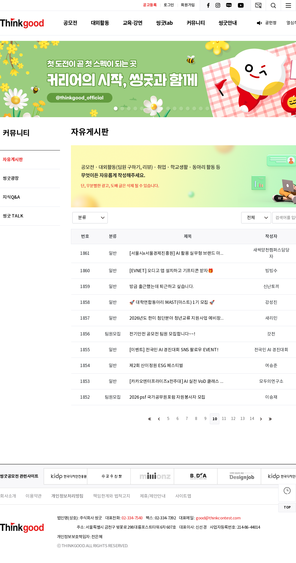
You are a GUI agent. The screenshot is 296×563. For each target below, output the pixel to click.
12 (233, 419)
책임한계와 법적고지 (111, 496)
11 (224, 419)
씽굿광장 (11, 178)
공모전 (70, 23)
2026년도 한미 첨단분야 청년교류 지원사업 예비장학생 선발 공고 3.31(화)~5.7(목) (177, 318)
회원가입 (188, 5)
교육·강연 (132, 23)
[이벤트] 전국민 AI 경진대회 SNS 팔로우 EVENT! (173, 349)
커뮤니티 (196, 23)
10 (215, 419)
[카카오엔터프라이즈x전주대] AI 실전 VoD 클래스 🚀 (177, 381)
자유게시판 (13, 159)
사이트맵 (183, 496)
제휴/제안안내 (153, 496)
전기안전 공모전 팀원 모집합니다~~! (162, 334)
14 (252, 419)
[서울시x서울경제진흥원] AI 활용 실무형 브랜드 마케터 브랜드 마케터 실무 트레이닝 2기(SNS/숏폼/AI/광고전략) (177, 253)
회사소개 (8, 496)
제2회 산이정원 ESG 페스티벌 (156, 365)
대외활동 (100, 23)
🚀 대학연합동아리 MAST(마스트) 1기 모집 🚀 (171, 302)
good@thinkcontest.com (218, 518)
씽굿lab (164, 23)
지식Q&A (11, 197)
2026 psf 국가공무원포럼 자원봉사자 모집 (167, 397)
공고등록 (150, 5)
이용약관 (34, 496)
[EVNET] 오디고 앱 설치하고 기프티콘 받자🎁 (171, 270)
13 (242, 419)
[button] (116, 108)
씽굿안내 (228, 23)
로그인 (169, 5)
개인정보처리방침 (67, 496)
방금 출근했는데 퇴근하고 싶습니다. (161, 286)
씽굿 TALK (13, 216)
